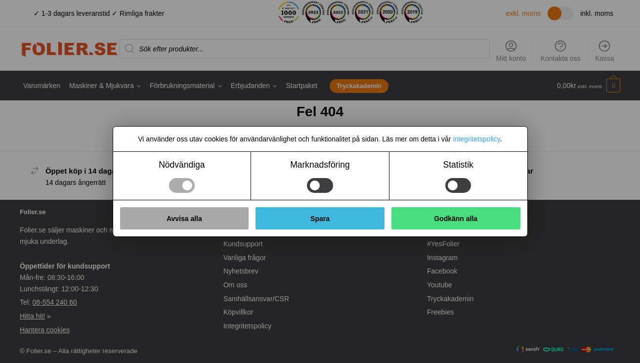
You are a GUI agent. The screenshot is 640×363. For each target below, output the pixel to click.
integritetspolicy (476, 139)
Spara (320, 219)
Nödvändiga (182, 165)
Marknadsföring (320, 165)
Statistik (458, 165)
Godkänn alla (455, 219)
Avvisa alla (184, 219)
